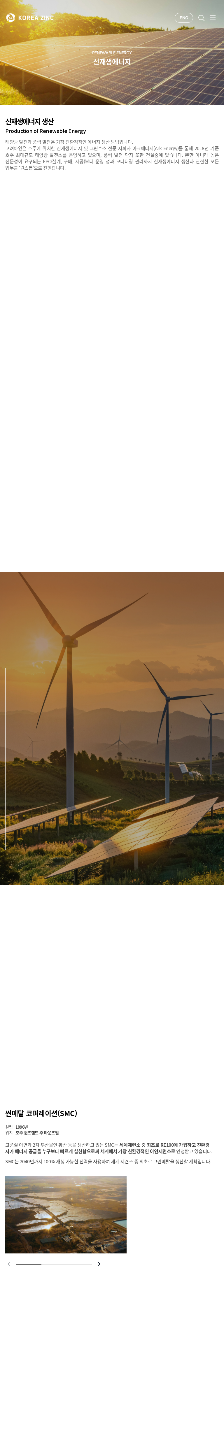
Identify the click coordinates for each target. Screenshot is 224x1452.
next (99, 1263)
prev (8, 1263)
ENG (184, 17)
